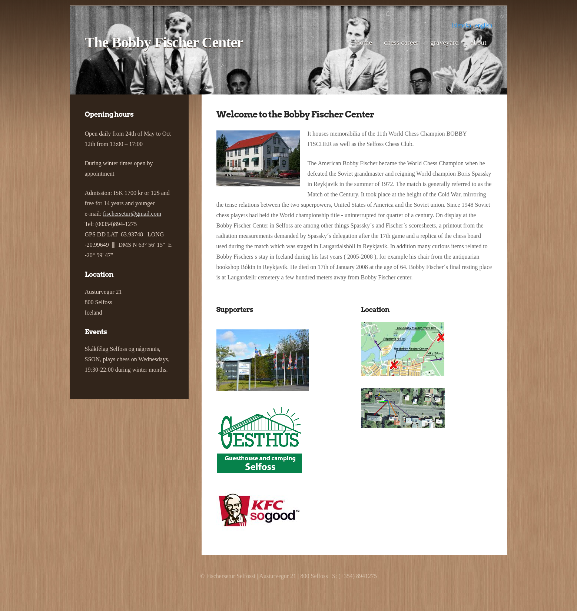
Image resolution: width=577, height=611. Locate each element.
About (479, 42)
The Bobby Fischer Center (164, 42)
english (483, 25)
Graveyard (444, 42)
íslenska (461, 25)
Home (364, 42)
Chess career (401, 42)
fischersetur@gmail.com (132, 213)
